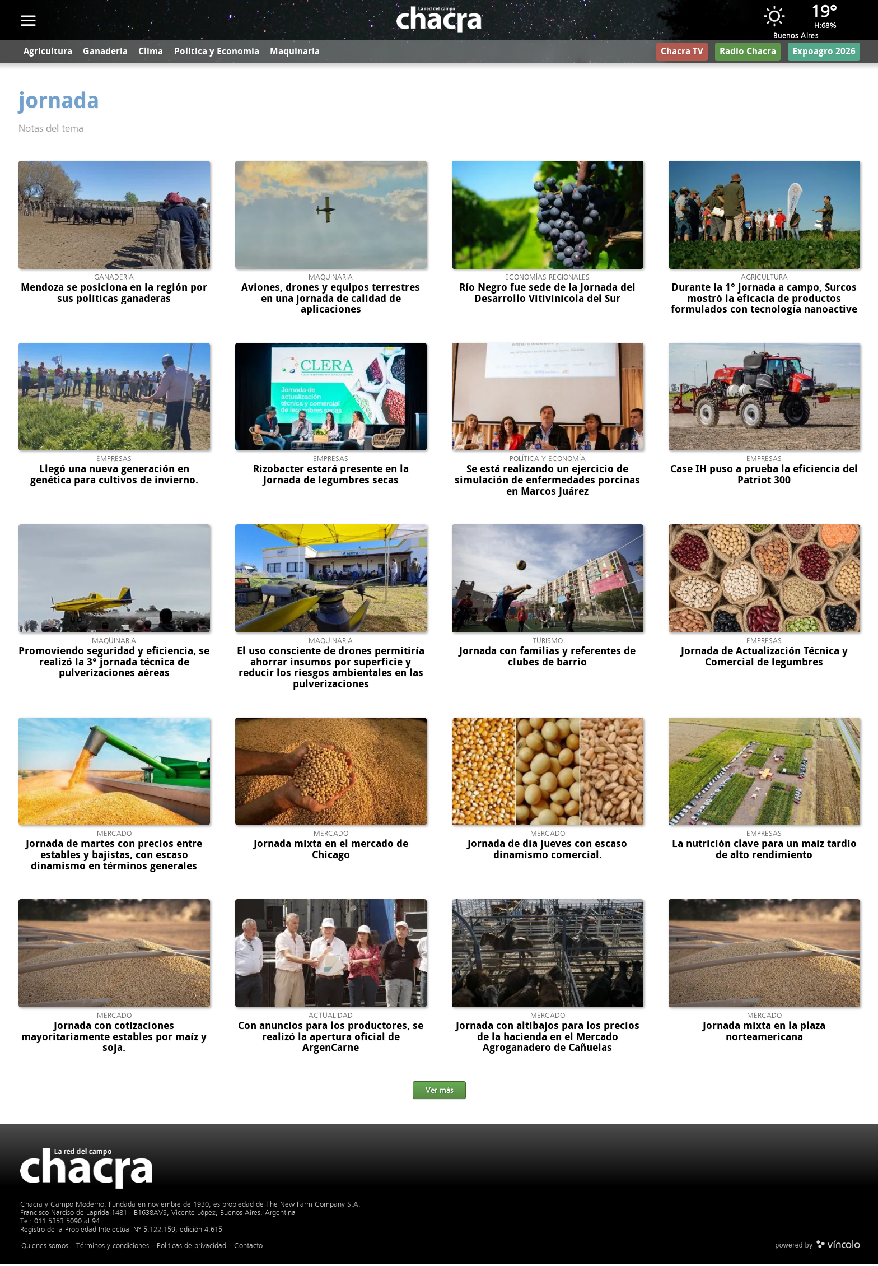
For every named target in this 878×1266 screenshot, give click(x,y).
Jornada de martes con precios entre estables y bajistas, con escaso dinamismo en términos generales (114, 857)
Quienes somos (44, 1247)
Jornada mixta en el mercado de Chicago (331, 851)
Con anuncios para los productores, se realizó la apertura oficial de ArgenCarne (330, 1038)
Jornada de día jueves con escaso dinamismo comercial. (547, 851)
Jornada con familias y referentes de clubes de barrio (547, 658)
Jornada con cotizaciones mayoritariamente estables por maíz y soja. (114, 1038)
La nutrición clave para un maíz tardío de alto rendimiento (764, 851)
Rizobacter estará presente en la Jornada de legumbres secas (331, 476)
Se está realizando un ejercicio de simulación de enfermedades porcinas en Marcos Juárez (547, 482)
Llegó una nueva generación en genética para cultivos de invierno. (114, 476)
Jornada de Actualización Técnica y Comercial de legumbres (764, 658)
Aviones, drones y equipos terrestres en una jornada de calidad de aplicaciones (330, 300)
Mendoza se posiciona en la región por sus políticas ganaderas (114, 294)
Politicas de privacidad (191, 1247)
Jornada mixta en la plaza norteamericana (764, 1033)
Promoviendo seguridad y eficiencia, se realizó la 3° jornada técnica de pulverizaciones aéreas (113, 663)
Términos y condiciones (112, 1247)
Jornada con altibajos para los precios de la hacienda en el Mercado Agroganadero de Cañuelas (547, 1038)
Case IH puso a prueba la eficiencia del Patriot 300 (764, 476)
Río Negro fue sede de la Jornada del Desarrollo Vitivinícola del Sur (547, 294)
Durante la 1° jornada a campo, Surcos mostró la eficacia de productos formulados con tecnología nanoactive (764, 300)
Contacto (248, 1247)
